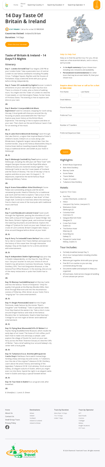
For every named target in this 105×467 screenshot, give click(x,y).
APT (80, 413)
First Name (64, 92)
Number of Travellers (68, 125)
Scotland (32, 418)
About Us (23, 4)
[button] (36, 5)
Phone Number (66, 107)
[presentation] (75, 145)
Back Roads (82, 416)
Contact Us (9, 416)
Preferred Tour (66, 115)
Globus (81, 423)
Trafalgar (82, 421)
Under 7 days (58, 418)
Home (16, 5)
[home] (6, 5)
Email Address (65, 99)
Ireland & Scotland (36, 421)
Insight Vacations (84, 426)
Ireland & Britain (35, 423)
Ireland (32, 416)
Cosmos (81, 418)
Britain (32, 413)
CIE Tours (82, 428)
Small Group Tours (12, 420)
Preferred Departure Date (70, 133)
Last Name (85, 92)
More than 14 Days (60, 413)
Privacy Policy (10, 423)
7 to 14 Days (58, 416)
